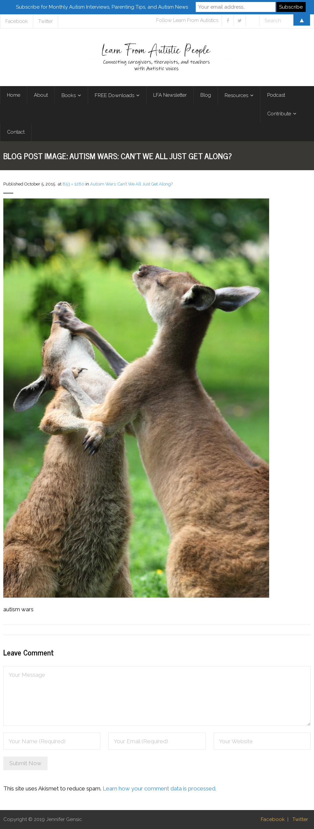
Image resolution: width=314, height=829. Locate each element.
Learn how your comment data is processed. (159, 788)
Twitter (300, 819)
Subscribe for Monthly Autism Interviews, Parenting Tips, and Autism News (102, 7)
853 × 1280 (73, 183)
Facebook (273, 819)
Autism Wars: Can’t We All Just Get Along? (131, 183)
